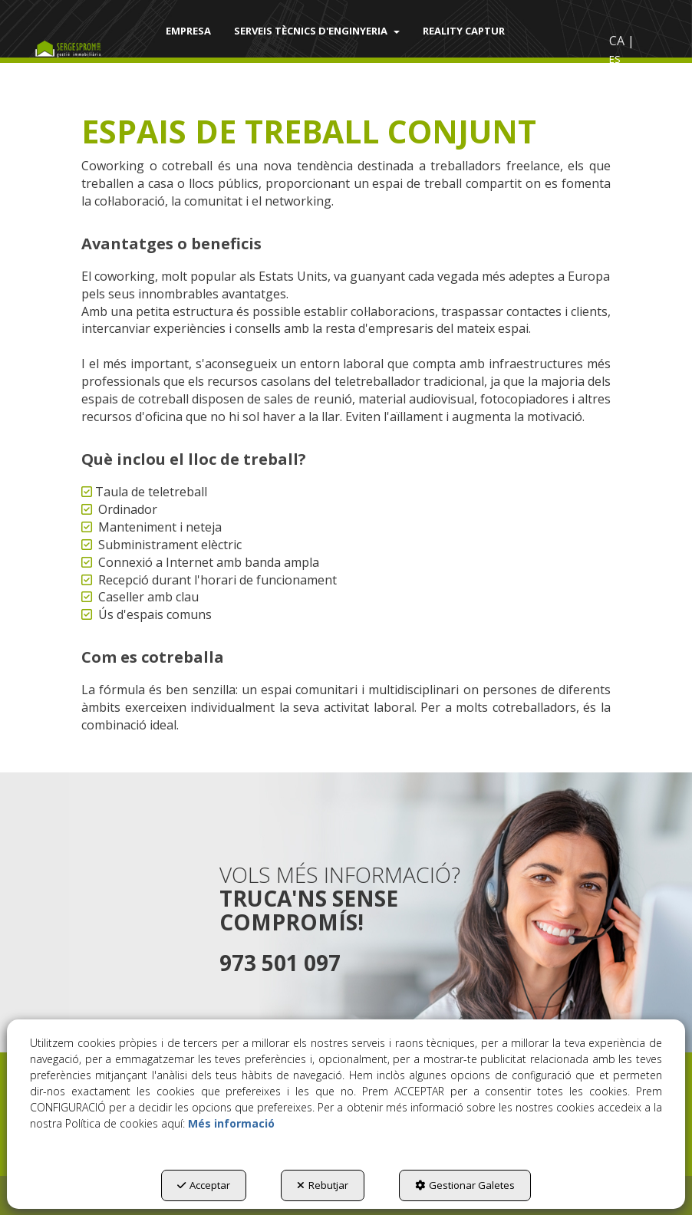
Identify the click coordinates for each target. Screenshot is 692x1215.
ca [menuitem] (616, 40)
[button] (77, 50)
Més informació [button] (231, 1123)
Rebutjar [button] (322, 1185)
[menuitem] (188, 31)
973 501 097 (280, 962)
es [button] (615, 59)
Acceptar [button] (203, 1185)
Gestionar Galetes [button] (465, 1185)
